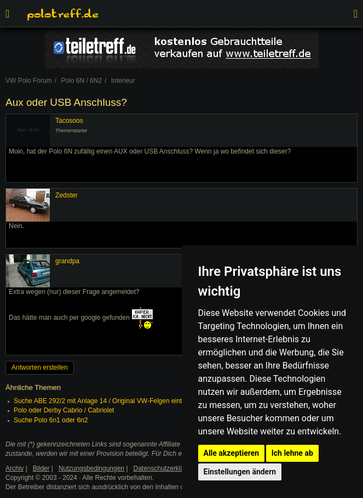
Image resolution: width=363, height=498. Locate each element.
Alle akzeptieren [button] (232, 453)
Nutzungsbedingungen (91, 468)
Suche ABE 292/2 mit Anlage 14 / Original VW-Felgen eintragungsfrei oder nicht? (131, 401)
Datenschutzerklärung (166, 468)
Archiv (14, 468)
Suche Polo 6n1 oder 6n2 (51, 420)
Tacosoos (69, 121)
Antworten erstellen (39, 367)
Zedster (66, 195)
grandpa (67, 261)
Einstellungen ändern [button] (240, 471)
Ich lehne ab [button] (292, 453)
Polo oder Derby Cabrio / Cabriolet (64, 410)
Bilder (41, 468)
